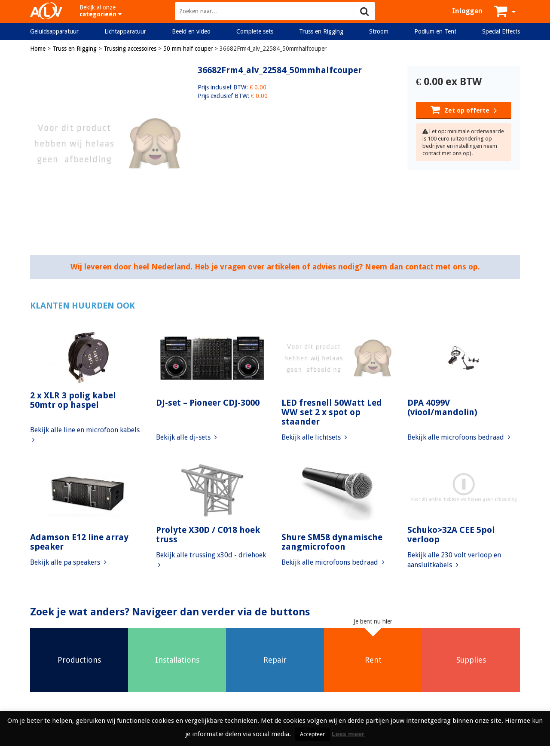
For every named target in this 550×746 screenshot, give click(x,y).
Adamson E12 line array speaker (79, 542)
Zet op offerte (464, 109)
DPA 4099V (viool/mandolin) (442, 407)
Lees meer (348, 734)
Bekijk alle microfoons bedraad (458, 437)
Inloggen (467, 11)
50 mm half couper (188, 48)
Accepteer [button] (312, 734)
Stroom (378, 31)
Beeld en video (191, 31)
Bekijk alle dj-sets (186, 437)
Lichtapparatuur (125, 31)
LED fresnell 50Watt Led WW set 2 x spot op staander (331, 412)
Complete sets (254, 31)
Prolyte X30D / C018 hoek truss (208, 534)
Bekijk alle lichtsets (314, 437)
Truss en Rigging (321, 31)
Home (38, 48)
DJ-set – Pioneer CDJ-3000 (208, 402)
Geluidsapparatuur (54, 31)
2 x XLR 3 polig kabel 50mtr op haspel (73, 400)
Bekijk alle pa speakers (68, 562)
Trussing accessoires (130, 48)
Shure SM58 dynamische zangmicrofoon (331, 542)
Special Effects (501, 31)
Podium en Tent (435, 31)
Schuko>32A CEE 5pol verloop (451, 534)
